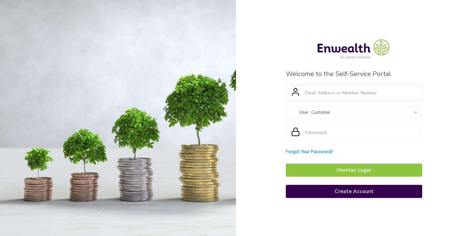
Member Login (354, 170)
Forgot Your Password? (309, 152)
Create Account (354, 191)
